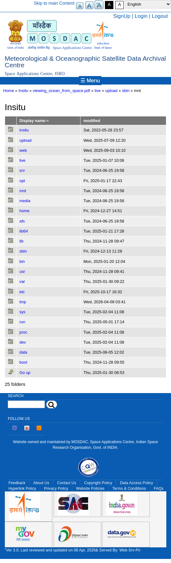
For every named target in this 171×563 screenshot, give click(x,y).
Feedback (16, 483)
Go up (24, 372)
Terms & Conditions (129, 488)
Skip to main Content (54, 3)
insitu (24, 130)
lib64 (23, 231)
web (23, 150)
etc (22, 291)
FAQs (158, 488)
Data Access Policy (136, 483)
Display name (34, 120)
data (23, 352)
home (24, 210)
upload (111, 90)
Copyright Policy (98, 483)
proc (23, 332)
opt (22, 180)
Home (8, 90)
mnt (22, 190)
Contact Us (66, 483)
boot (23, 362)
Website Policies (90, 488)
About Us (41, 483)
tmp (22, 301)
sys (22, 312)
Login (141, 16)
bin (22, 261)
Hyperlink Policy (22, 488)
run (22, 322)
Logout (160, 16)
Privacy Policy (56, 488)
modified (91, 120)
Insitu (23, 90)
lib (21, 241)
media (24, 200)
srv (22, 170)
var (22, 281)
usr (22, 271)
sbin (126, 90)
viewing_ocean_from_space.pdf (61, 90)
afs (22, 221)
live (98, 90)
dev (22, 342)
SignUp (121, 16)
